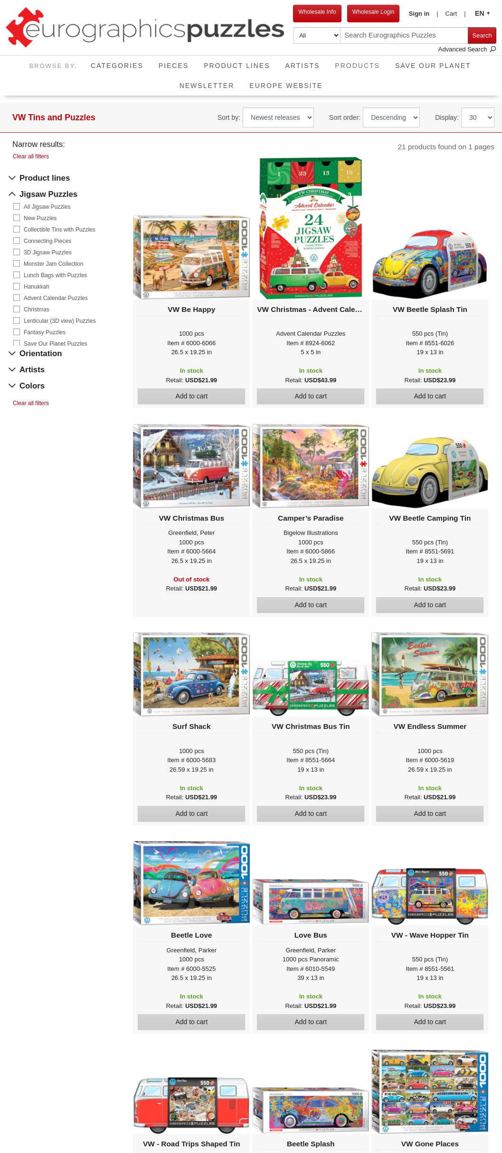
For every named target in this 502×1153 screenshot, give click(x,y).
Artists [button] (302, 65)
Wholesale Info (317, 12)
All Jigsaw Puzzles (47, 206)
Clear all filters (31, 156)
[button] (423, 14)
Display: (447, 117)
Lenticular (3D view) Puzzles (59, 321)
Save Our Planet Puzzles (55, 343)
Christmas (36, 309)
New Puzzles (40, 218)
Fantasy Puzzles (45, 332)
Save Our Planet (433, 65)
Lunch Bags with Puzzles (55, 275)
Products (361, 62)
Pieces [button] (174, 65)
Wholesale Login (373, 12)
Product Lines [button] (237, 65)
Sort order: (344, 117)
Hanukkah (36, 286)
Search (482, 35)
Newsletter (207, 85)
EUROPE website (285, 85)
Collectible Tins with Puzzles (59, 229)
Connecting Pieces (47, 241)
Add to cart (191, 396)
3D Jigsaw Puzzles (48, 252)
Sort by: (229, 117)
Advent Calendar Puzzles (56, 298)
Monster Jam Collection (53, 264)
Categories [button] (117, 65)
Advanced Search (467, 49)
